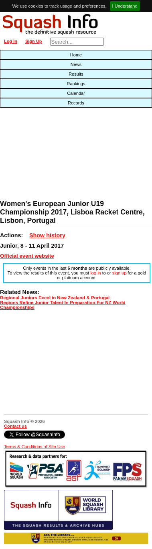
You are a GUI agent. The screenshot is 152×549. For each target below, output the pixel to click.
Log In (10, 41)
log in (95, 272)
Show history (47, 235)
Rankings (76, 83)
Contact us (15, 426)
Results (76, 74)
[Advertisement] (48, 156)
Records (76, 102)
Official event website (27, 256)
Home (76, 54)
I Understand (125, 6)
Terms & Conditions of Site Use (34, 446)
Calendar (76, 93)
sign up (119, 272)
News (76, 64)
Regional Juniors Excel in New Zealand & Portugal (54, 297)
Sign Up (33, 41)
